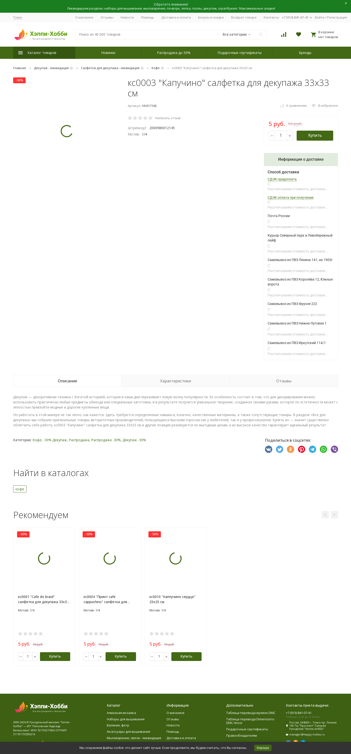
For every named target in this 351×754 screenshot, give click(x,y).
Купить (315, 135)
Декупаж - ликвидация (51, 68)
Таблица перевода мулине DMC (250, 713)
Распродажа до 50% (173, 52)
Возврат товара (243, 17)
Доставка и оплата (176, 17)
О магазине (84, 17)
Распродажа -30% (106, 440)
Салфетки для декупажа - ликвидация (110, 68)
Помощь (147, 17)
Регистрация (337, 17)
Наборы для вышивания (126, 719)
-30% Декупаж (55, 440)
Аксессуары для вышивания (128, 731)
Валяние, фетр (118, 725)
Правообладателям (241, 735)
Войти (319, 17)
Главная (19, 68)
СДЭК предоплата (282, 179)
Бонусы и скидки (211, 17)
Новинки (108, 52)
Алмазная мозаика (121, 713)
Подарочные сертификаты (239, 52)
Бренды (305, 52)
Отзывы (107, 17)
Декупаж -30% (134, 440)
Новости (127, 17)
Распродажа (79, 440)
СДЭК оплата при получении (290, 197)
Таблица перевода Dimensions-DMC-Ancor (250, 721)
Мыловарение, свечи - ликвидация (134, 738)
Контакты (271, 17)
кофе (20, 489)
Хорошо (263, 747)
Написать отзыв (168, 118)
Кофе (156, 68)
